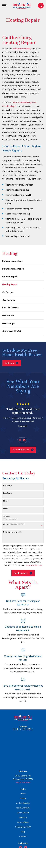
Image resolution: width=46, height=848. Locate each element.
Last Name (7, 493)
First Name (7, 485)
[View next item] (24, 440)
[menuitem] (23, 261)
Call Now (11, 363)
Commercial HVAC (23, 827)
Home (23, 793)
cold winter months (22, 48)
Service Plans (23, 822)
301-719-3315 (23, 729)
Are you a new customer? (13, 524)
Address (6, 516)
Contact (23, 836)
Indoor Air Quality (23, 808)
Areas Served (23, 812)
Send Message (23, 573)
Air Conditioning (23, 803)
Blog (23, 832)
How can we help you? (12, 532)
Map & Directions (23, 782)
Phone (5, 501)
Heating (23, 798)
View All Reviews (23, 449)
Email (5, 509)
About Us (23, 817)
